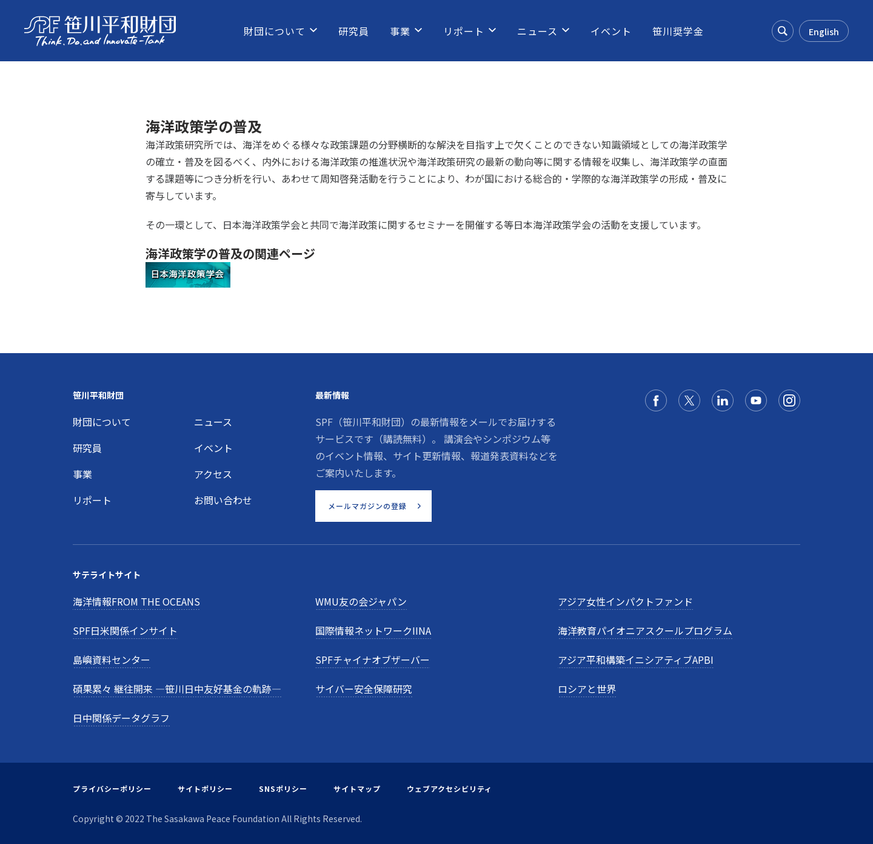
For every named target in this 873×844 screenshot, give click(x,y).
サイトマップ (357, 788)
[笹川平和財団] (100, 31)
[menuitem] (275, 31)
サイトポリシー (205, 788)
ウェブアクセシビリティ (449, 788)
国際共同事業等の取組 (194, 308)
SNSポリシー (283, 788)
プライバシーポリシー (112, 788)
